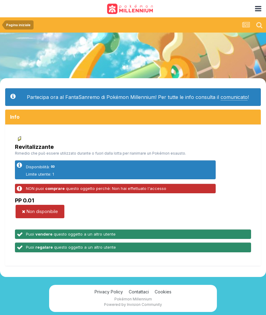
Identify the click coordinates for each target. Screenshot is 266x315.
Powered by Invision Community (133, 304)
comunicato (234, 97)
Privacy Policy (109, 291)
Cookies (163, 291)
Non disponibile (40, 211)
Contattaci (139, 291)
